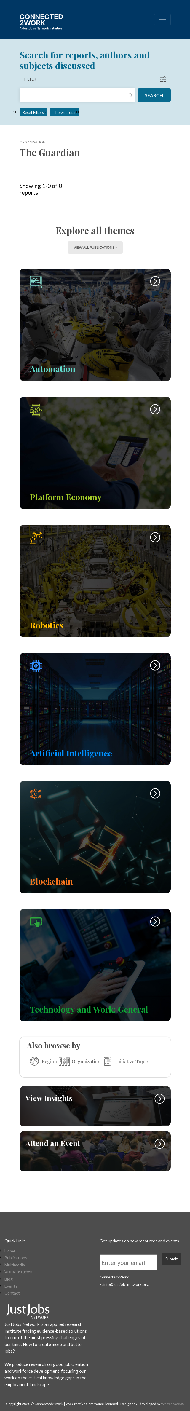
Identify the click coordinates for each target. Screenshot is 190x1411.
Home (9, 1251)
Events (10, 1286)
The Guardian (64, 112)
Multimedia (14, 1264)
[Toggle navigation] (162, 19)
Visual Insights (18, 1272)
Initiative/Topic (124, 1061)
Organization (78, 1061)
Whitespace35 (172, 1404)
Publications (15, 1257)
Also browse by (53, 1045)
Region (42, 1061)
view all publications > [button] (95, 247)
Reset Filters (33, 112)
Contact (12, 1293)
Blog (8, 1279)
